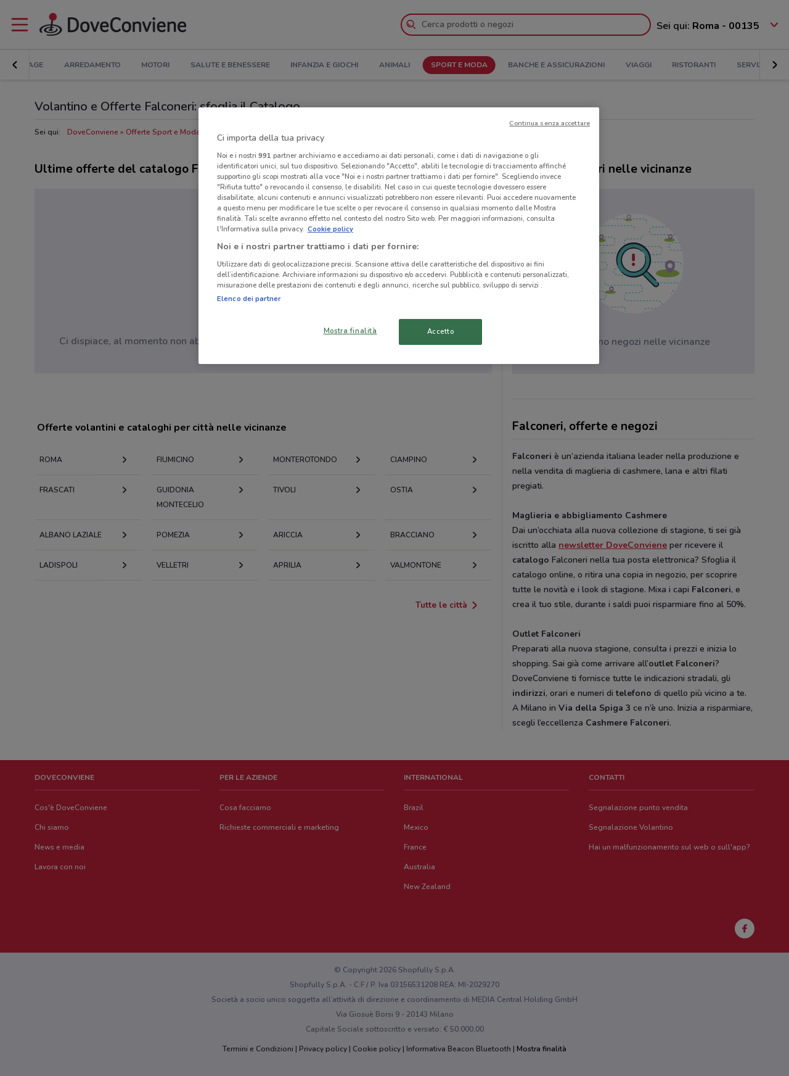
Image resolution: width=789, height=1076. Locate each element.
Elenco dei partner (248, 299)
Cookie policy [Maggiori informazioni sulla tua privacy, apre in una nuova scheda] (330, 229)
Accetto (440, 331)
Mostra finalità (350, 331)
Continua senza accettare (549, 123)
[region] (398, 235)
